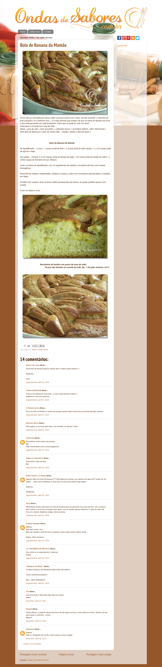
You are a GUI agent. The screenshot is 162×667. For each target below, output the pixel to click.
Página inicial (66, 654)
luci (27, 591)
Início (22, 32)
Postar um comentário (32, 644)
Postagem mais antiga (98, 654)
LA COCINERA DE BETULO (38, 549)
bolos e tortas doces (40, 350)
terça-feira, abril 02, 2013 (36, 601)
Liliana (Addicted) (33, 390)
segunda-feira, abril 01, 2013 (37, 382)
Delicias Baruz (32, 423)
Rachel (29, 609)
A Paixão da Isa (32, 408)
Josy (28, 503)
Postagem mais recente (33, 654)
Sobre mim (35, 32)
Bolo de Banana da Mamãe (43, 45)
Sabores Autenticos (34, 458)
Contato (47, 32)
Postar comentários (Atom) (38, 660)
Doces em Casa (32, 365)
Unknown (30, 438)
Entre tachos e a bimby (36, 476)
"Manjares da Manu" (35, 566)
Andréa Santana (33, 524)
